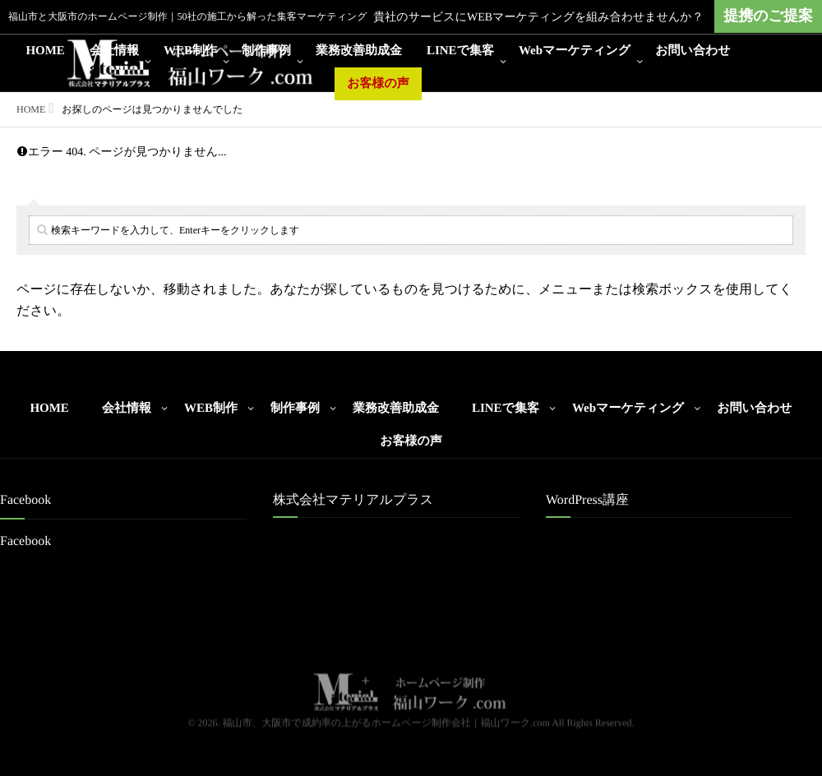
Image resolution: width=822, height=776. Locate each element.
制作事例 (266, 51)
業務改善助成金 (359, 51)
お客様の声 (378, 83)
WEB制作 (190, 51)
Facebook (25, 541)
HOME (45, 51)
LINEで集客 (460, 51)
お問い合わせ (692, 51)
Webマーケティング (574, 51)
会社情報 (114, 51)
